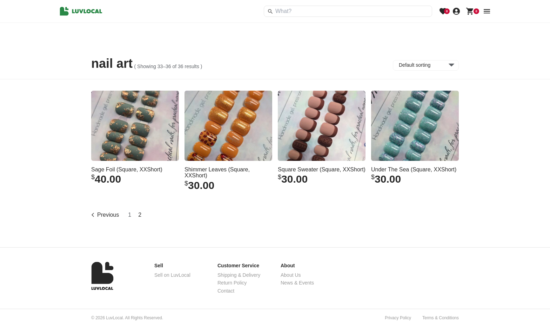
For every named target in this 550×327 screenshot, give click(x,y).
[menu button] (486, 11)
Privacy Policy (398, 317)
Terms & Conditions (440, 317)
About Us (291, 275)
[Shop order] (426, 65)
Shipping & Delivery (238, 275)
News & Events (297, 283)
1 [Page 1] (129, 215)
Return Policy (232, 283)
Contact (225, 291)
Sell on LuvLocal (172, 275)
